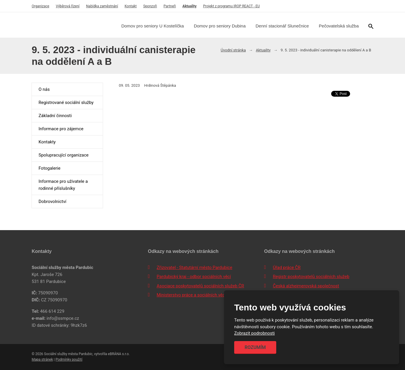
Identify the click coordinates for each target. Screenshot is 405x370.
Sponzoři (150, 6)
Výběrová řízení (67, 6)
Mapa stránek (42, 359)
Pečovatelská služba (339, 25)
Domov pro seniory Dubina (220, 25)
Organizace (40, 6)
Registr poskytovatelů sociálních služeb (311, 276)
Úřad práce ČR (286, 267)
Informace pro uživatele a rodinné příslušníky (63, 185)
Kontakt (131, 6)
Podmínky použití (68, 359)
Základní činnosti (55, 115)
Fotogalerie (49, 168)
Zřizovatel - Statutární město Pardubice (194, 267)
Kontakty (47, 142)
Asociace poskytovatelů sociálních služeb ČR (200, 286)
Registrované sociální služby (66, 102)
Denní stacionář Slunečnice (282, 25)
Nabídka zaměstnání (102, 6)
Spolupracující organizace (63, 155)
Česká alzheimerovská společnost (306, 286)
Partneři (170, 6)
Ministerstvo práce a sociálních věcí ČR (194, 295)
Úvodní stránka (233, 50)
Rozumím (255, 347)
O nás (44, 89)
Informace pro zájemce (61, 128)
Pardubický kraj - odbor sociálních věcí (194, 276)
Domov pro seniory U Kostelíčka (152, 25)
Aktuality (189, 6)
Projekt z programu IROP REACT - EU (231, 6)
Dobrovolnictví (52, 201)
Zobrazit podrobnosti (254, 333)
